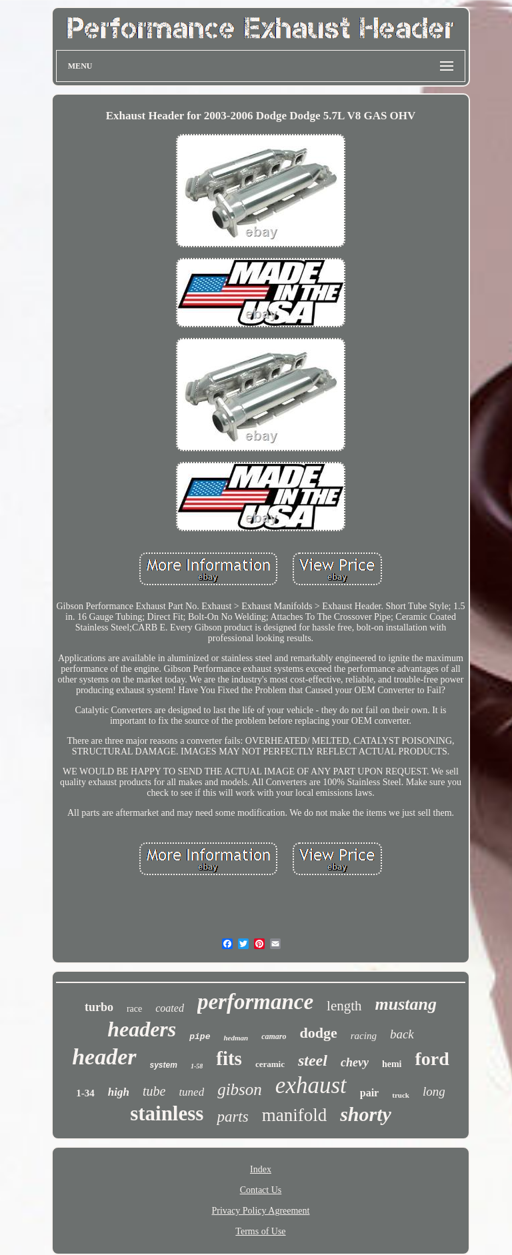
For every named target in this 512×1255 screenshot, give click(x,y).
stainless (166, 1113)
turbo (99, 1007)
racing (364, 1035)
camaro (273, 1036)
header (104, 1056)
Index (260, 1169)
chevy (355, 1062)
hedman (235, 1038)
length (344, 1006)
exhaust (311, 1085)
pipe (199, 1037)
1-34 (85, 1093)
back (402, 1034)
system (163, 1065)
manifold (294, 1115)
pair (369, 1092)
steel (312, 1060)
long (434, 1091)
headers (141, 1029)
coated (169, 1008)
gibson (239, 1089)
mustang (406, 1004)
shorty (365, 1114)
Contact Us (261, 1190)
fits (229, 1058)
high (118, 1092)
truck (400, 1095)
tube (154, 1091)
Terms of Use (260, 1231)
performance (255, 1002)
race (134, 1009)
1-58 (197, 1066)
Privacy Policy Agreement (261, 1211)
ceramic (270, 1064)
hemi (392, 1064)
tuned (191, 1092)
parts (232, 1116)
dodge (318, 1032)
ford (432, 1058)
